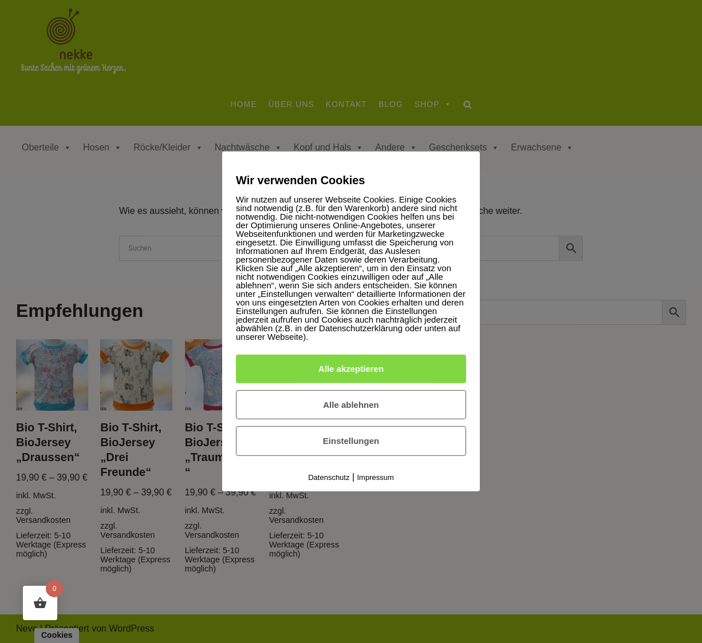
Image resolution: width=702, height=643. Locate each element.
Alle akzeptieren (351, 369)
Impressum (375, 477)
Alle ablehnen (351, 404)
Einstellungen (351, 441)
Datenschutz (328, 477)
